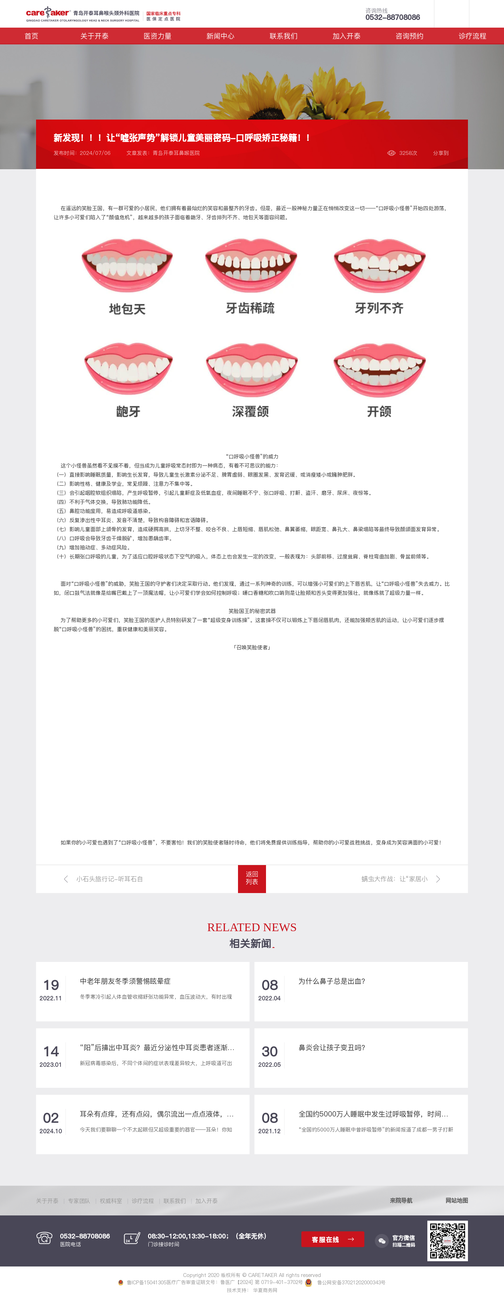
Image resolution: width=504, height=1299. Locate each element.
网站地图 (457, 1200)
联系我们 (284, 36)
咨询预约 (410, 36)
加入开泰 (346, 36)
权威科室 (111, 1201)
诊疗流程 (472, 36)
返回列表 (252, 878)
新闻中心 (220, 36)
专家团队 (79, 1201)
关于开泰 (94, 36)
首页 (31, 36)
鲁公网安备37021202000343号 (345, 1282)
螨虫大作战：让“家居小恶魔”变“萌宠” (395, 884)
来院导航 (401, 1200)
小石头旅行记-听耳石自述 (109, 884)
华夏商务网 (265, 1290)
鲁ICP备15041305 (142, 1282)
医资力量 (158, 36)
